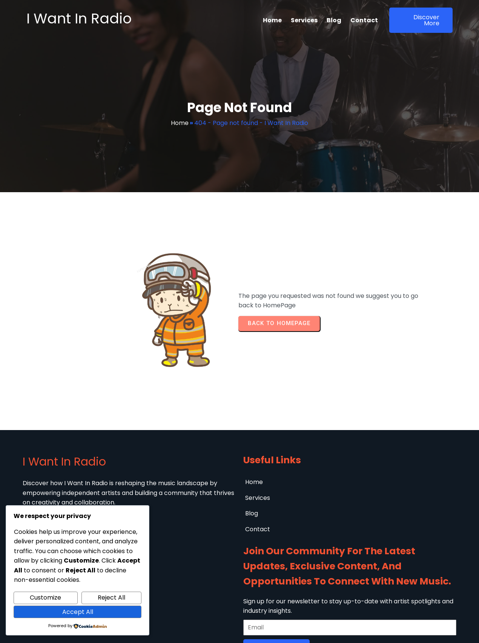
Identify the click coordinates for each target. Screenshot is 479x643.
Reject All (111, 597)
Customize (45, 597)
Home (180, 123)
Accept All (77, 612)
